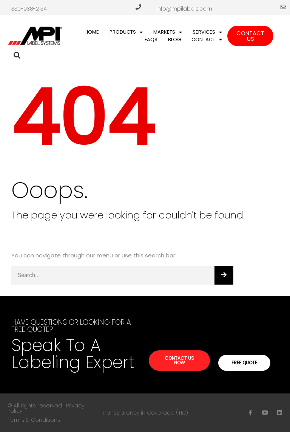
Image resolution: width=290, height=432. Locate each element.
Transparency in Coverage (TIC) (145, 413)
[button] (17, 55)
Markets (167, 32)
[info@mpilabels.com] (283, 7)
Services (207, 32)
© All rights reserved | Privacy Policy (46, 408)
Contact (206, 39)
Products (126, 32)
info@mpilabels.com (184, 8)
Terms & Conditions (34, 420)
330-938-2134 (29, 8)
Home (92, 32)
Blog (174, 39)
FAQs (151, 39)
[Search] (223, 275)
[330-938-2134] (138, 7)
